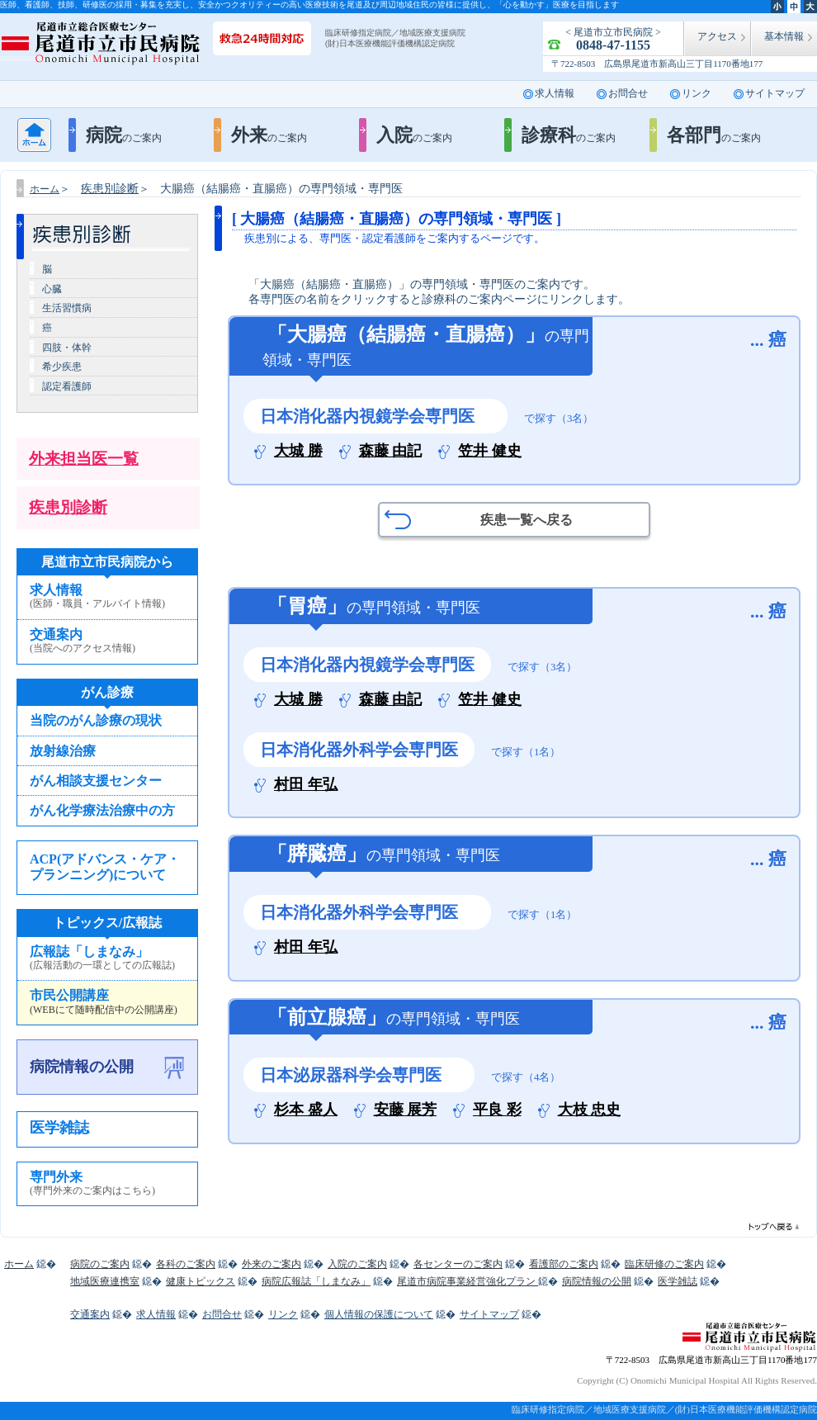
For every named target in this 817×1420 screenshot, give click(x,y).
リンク (696, 93)
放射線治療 (63, 751)
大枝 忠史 (589, 1110)
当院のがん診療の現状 (96, 720)
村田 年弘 (306, 785)
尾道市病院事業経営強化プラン (467, 1281)
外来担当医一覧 (84, 458)
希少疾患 (62, 366)
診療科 (569, 135)
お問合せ (628, 93)
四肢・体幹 (67, 347)
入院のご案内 (357, 1264)
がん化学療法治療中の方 (102, 810)
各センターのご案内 (458, 1264)
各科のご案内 (185, 1264)
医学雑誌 (59, 1127)
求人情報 (554, 93)
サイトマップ (775, 93)
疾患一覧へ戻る (526, 520)
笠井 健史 (490, 451)
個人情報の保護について (378, 1314)
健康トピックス (200, 1281)
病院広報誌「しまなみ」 (316, 1281)
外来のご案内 (271, 1264)
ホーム (34, 135)
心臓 (52, 289)
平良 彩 (497, 1110)
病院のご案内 (100, 1264)
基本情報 (784, 36)
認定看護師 (67, 386)
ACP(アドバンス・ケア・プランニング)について (105, 867)
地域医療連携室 (104, 1281)
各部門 (714, 135)
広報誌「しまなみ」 (107, 958)
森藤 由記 (391, 451)
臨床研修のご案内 (664, 1264)
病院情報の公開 (82, 1066)
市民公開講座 (107, 1002)
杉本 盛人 (306, 1110)
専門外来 (107, 1184)
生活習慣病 (67, 308)
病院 (124, 135)
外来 (269, 135)
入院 (414, 135)
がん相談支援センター (96, 781)
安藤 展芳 (405, 1110)
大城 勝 (298, 451)
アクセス (717, 36)
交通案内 (107, 641)
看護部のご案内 (563, 1264)
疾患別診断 (68, 507)
